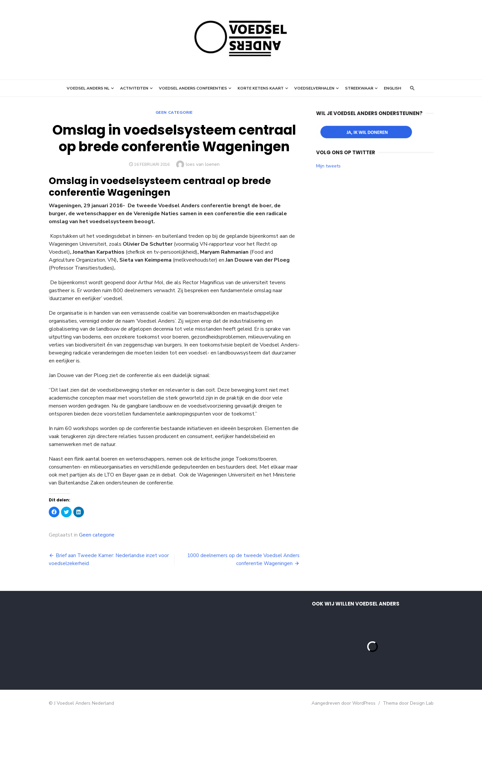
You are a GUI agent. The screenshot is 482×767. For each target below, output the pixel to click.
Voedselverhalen (314, 88)
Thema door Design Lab (408, 753)
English (392, 88)
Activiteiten (134, 88)
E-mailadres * (75, 615)
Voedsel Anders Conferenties (193, 88)
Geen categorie (174, 112)
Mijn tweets (328, 166)
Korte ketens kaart (261, 88)
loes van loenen (203, 164)
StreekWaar (359, 88)
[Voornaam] (103, 647)
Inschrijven (103, 686)
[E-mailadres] (103, 625)
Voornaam (71, 637)
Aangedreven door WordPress (343, 753)
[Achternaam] (103, 669)
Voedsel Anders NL (88, 88)
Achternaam (73, 659)
